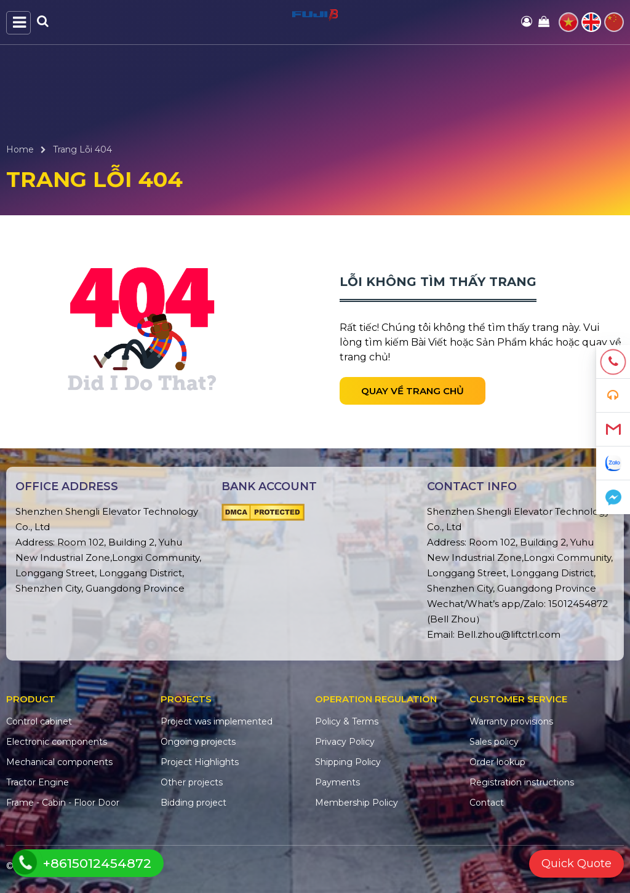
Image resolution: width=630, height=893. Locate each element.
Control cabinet (39, 721)
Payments (337, 782)
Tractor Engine (37, 782)
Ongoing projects (198, 741)
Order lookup (497, 762)
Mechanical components (59, 762)
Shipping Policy (348, 762)
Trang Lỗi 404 (82, 149)
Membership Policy (356, 802)
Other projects (192, 782)
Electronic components (56, 741)
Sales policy (494, 741)
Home (20, 149)
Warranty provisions (511, 721)
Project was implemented (217, 721)
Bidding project (193, 802)
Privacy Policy (345, 741)
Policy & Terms (346, 721)
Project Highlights (200, 762)
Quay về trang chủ (412, 391)
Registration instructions (521, 782)
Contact (486, 802)
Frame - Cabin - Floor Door (62, 802)
